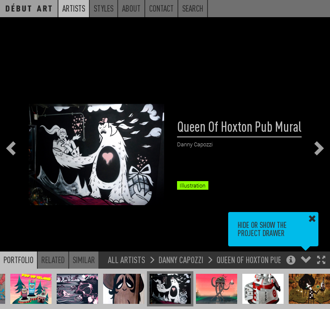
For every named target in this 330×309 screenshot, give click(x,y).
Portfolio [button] (18, 259)
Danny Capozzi (181, 259)
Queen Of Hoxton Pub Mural (260, 259)
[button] (321, 260)
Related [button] (53, 259)
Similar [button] (84, 259)
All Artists (126, 259)
